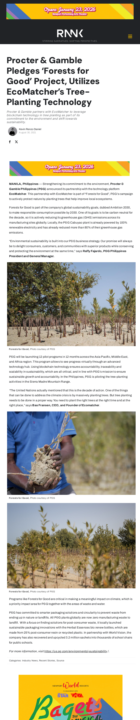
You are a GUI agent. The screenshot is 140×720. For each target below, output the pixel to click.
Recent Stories (47, 660)
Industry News (30, 660)
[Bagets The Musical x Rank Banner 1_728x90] (69, 5)
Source (60, 660)
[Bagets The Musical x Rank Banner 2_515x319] (70, 676)
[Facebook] (10, 142)
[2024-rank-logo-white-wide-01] (70, 30)
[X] (16, 142)
